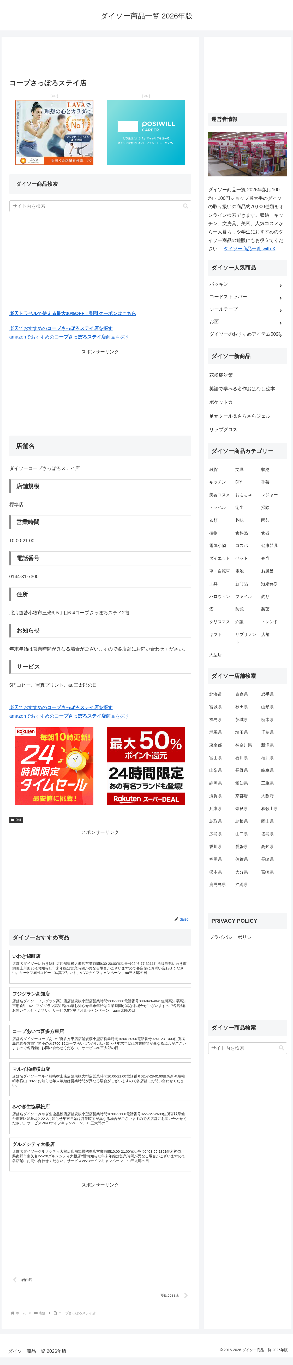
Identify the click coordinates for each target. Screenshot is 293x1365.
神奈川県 (243, 745)
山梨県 (215, 770)
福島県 (215, 719)
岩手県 (267, 694)
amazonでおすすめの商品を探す (69, 337)
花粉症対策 (221, 375)
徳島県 (267, 834)
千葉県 (267, 732)
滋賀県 (215, 796)
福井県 (267, 758)
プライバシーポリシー (232, 937)
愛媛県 (241, 846)
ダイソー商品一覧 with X (249, 248)
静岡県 (215, 783)
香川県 (215, 846)
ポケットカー (223, 402)
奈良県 (241, 808)
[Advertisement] (100, 59)
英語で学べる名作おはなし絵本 (242, 388)
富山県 (215, 758)
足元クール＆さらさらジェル (239, 416)
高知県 (267, 846)
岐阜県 (267, 770)
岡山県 (267, 821)
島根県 (241, 821)
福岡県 (215, 859)
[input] (100, 206)
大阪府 (267, 796)
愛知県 (241, 783)
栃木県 (267, 719)
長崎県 (267, 859)
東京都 (215, 745)
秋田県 (241, 707)
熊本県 (215, 872)
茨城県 (241, 719)
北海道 (215, 694)
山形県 (267, 707)
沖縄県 (241, 884)
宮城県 (215, 707)
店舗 (16, 820)
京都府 (241, 796)
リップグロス (223, 429)
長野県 (241, 770)
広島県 (215, 834)
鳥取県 (215, 821)
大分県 (241, 872)
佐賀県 (241, 859)
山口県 (241, 834)
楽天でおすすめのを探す (61, 328)
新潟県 (267, 745)
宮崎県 (267, 872)
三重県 (267, 783)
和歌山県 (269, 808)
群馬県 (215, 732)
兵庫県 (215, 808)
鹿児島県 (217, 884)
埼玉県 (241, 732)
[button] (185, 206)
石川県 (241, 758)
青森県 (241, 694)
